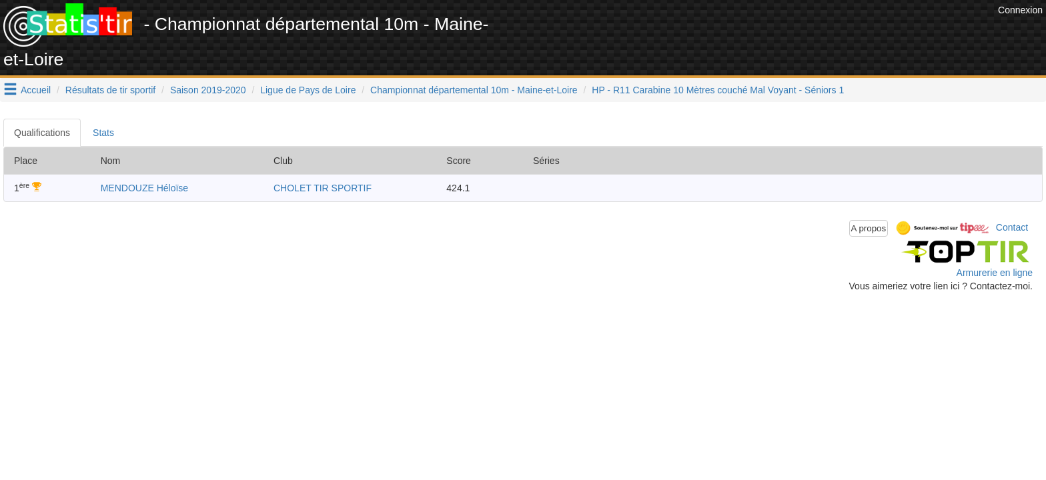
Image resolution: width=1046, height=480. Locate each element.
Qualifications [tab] (42, 132)
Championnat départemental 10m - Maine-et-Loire (474, 90)
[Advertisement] (752, 33)
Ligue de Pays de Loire (308, 90)
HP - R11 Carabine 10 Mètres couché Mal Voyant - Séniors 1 (718, 90)
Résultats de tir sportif (110, 90)
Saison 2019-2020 (208, 90)
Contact (1012, 227)
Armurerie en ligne (995, 272)
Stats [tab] (103, 132)
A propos (869, 228)
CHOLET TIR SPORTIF (323, 188)
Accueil (36, 90)
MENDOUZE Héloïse (144, 188)
